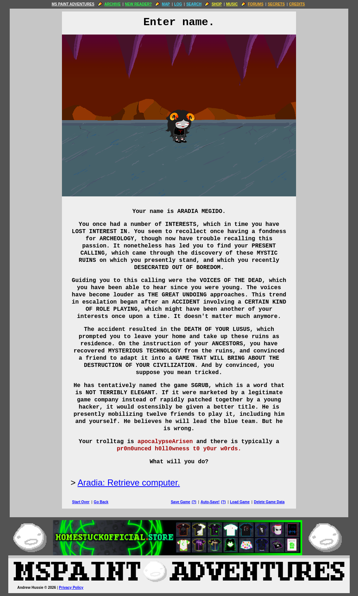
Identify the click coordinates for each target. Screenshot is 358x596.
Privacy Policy (71, 588)
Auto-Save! (210, 502)
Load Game (239, 502)
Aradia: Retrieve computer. (128, 482)
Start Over (80, 502)
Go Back (101, 502)
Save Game (180, 502)
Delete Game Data (269, 502)
